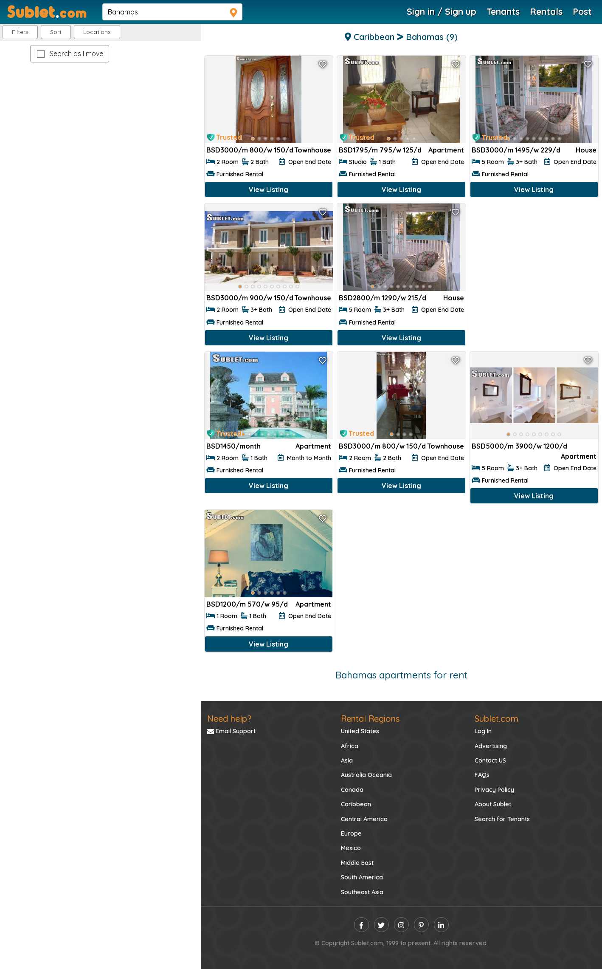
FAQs (482, 775)
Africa (349, 746)
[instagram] (401, 924)
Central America (364, 819)
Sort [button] (56, 32)
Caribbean (356, 804)
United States (360, 731)
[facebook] (361, 924)
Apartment (446, 150)
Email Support (231, 731)
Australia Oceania (366, 775)
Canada (352, 790)
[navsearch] (172, 11)
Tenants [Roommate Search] (503, 11)
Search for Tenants (502, 819)
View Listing (268, 189)
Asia (347, 760)
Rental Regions (370, 718)
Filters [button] (20, 32)
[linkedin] (441, 924)
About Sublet (493, 804)
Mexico (351, 848)
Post (582, 11)
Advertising (491, 746)
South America (362, 877)
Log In (483, 731)
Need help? (229, 718)
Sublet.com (496, 718)
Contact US (490, 760)
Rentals (546, 11)
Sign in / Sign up (441, 11)
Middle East (357, 863)
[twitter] (381, 924)
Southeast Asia (362, 892)
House (586, 150)
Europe (351, 833)
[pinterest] (421, 924)
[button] (97, 32)
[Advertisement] (534, 262)
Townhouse (312, 150)
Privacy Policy (494, 790)
